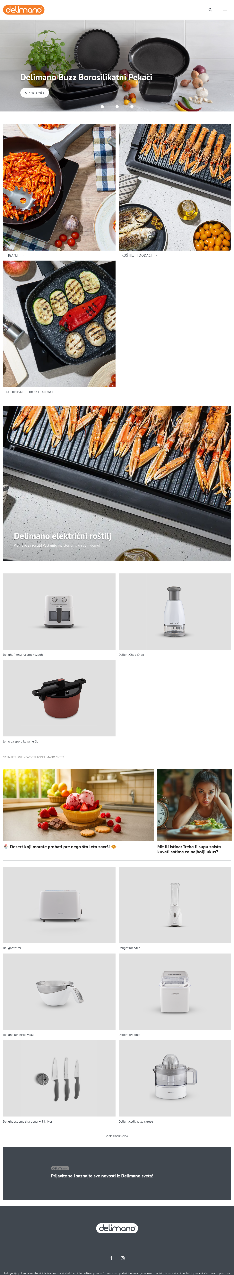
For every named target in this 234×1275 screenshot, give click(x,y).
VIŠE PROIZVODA (117, 1136)
